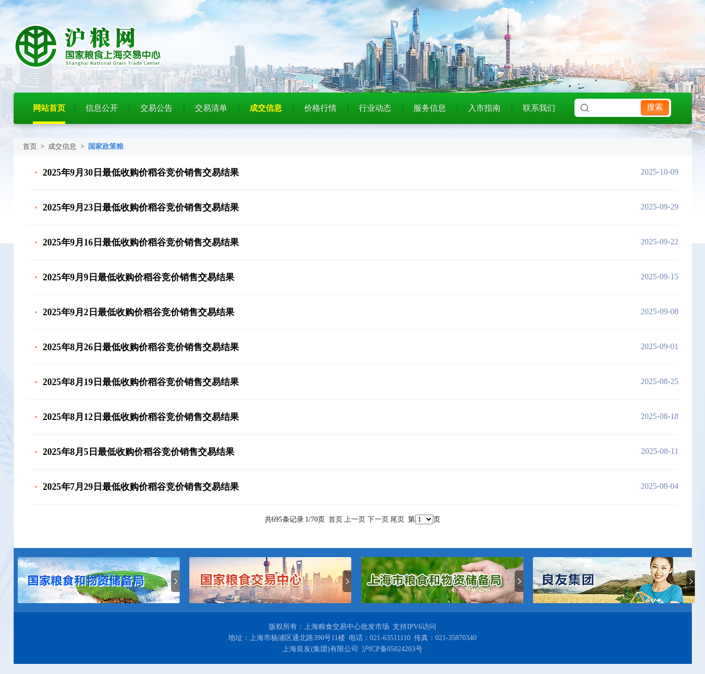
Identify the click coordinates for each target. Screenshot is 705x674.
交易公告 (156, 108)
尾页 (397, 519)
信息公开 (102, 108)
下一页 (378, 519)
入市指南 (484, 108)
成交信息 (266, 108)
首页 (30, 146)
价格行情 (320, 108)
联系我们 (539, 108)
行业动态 (375, 108)
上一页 (354, 519)
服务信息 (429, 108)
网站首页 (49, 108)
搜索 (655, 107)
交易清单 (211, 108)
